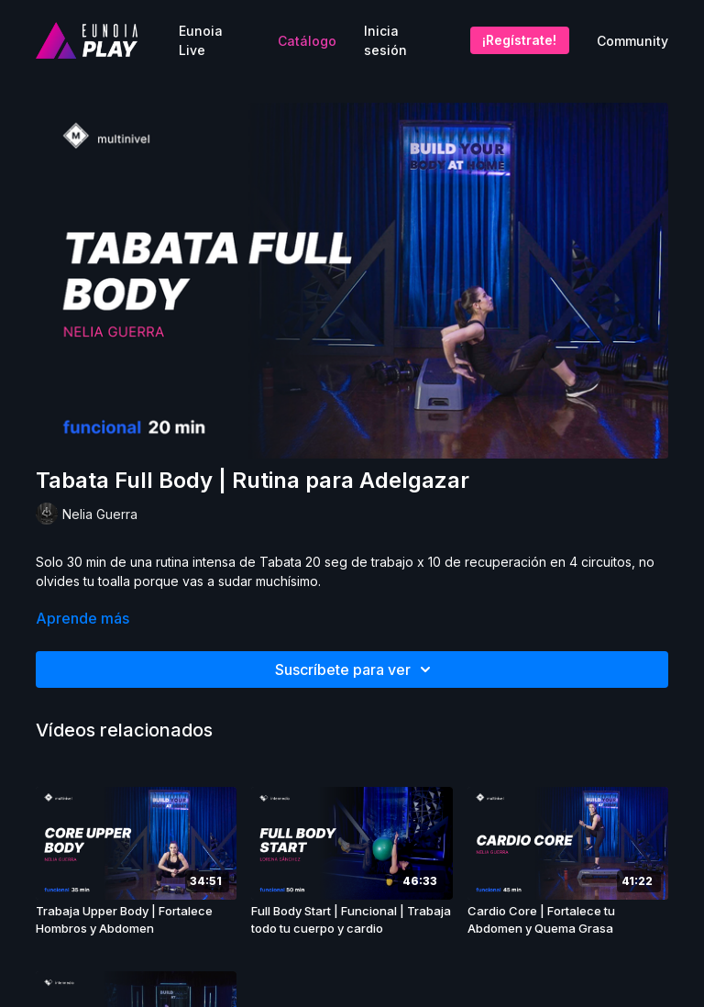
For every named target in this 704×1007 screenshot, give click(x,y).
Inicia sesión (385, 40)
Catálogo (307, 41)
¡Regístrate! (519, 40)
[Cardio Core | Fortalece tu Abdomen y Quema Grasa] (568, 920)
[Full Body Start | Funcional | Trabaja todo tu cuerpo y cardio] (351, 920)
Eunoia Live (201, 40)
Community (632, 41)
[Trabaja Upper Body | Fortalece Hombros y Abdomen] (136, 920)
